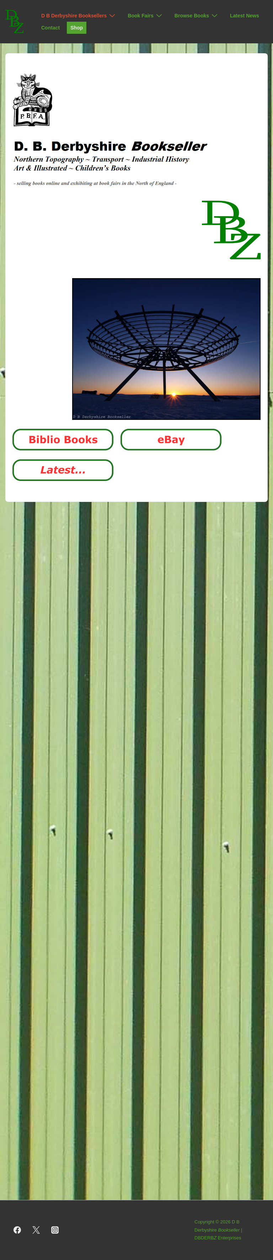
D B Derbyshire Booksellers (79, 15)
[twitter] (36, 1230)
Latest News (244, 15)
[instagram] (55, 1230)
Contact (50, 28)
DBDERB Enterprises (217, 1237)
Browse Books (197, 15)
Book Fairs (146, 15)
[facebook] (17, 1230)
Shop (76, 28)
